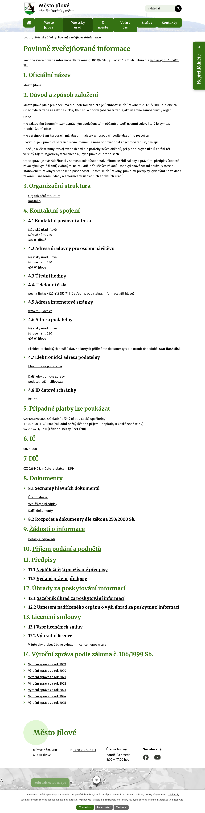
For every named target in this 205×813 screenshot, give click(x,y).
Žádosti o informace (57, 529)
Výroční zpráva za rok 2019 (47, 664)
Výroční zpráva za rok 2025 (47, 703)
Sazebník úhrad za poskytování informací (80, 598)
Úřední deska (38, 497)
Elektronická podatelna (45, 366)
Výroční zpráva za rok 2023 (47, 690)
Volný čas (125, 24)
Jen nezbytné (104, 806)
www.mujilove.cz (40, 311)
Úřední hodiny (50, 276)
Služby (146, 22)
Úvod (29, 23)
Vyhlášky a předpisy (42, 504)
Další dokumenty (40, 511)
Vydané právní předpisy (62, 578)
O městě (103, 24)
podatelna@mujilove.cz (45, 382)
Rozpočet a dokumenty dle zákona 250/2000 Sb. (85, 519)
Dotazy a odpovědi (41, 539)
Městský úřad (77, 24)
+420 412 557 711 (58, 293)
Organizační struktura (44, 196)
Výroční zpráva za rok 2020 (47, 671)
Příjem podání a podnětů (66, 548)
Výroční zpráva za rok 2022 (47, 683)
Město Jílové (48, 24)
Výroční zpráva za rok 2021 (47, 677)
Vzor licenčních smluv (59, 627)
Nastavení (125, 806)
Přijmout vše (81, 806)
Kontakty (169, 22)
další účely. (173, 794)
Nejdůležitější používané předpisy (72, 569)
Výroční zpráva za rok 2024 (47, 696)
